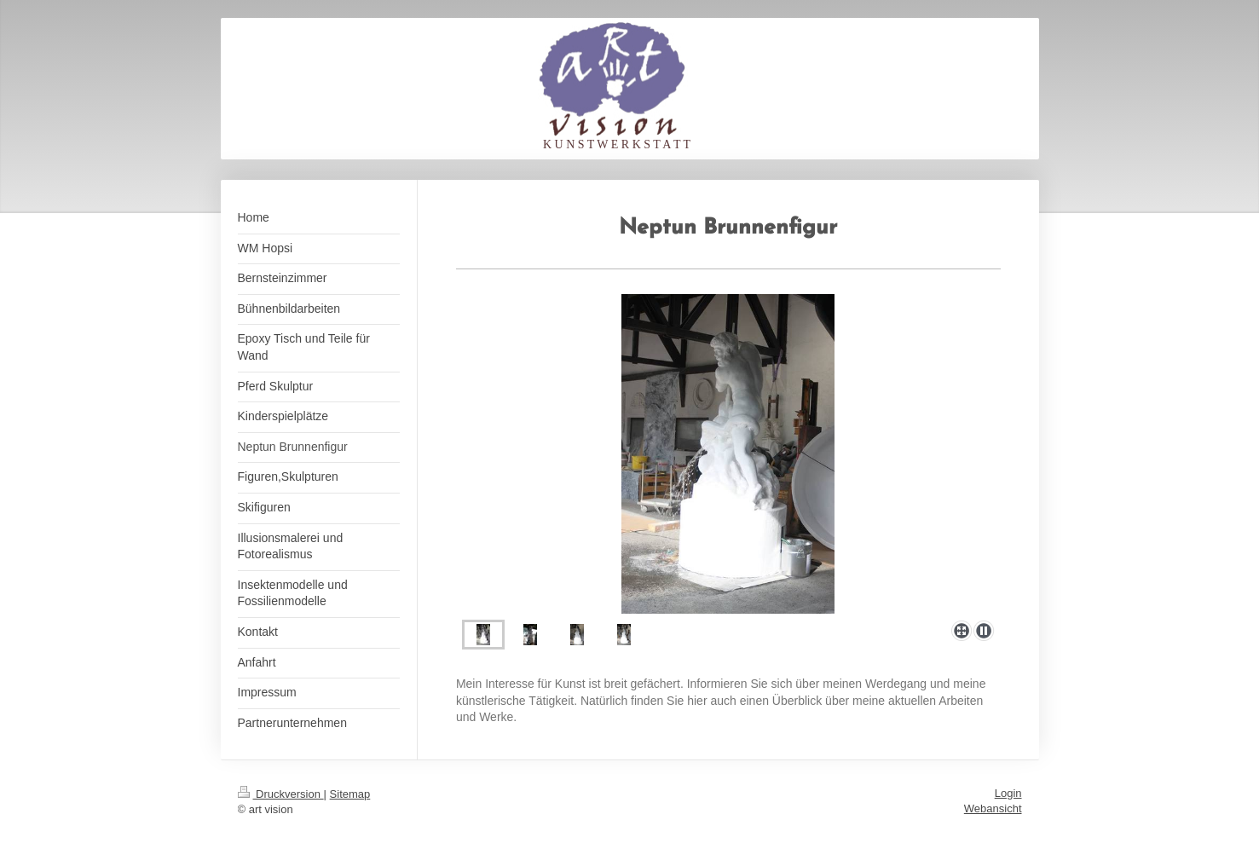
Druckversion (281, 794)
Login (1008, 793)
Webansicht (993, 808)
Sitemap (350, 794)
